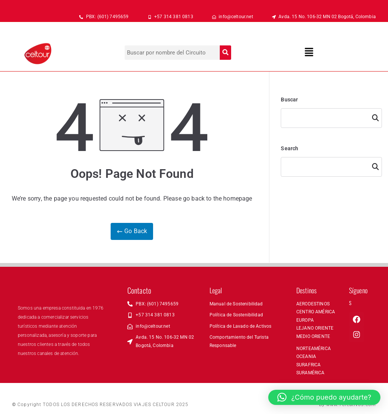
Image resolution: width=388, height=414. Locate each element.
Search (289, 148)
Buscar (289, 99)
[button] (309, 52)
